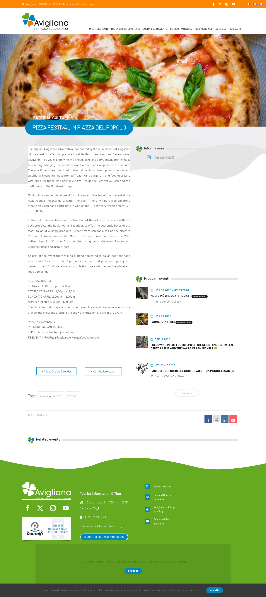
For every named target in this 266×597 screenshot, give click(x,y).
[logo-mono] (46, 483)
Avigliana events (50, 396)
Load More (187, 393)
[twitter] (40, 508)
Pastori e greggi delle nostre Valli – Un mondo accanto (192, 370)
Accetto (214, 590)
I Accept (133, 570)
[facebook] (27, 508)
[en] (46, 519)
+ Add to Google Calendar (56, 371)
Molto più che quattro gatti (171, 295)
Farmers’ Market (163, 321)
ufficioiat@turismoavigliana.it (82, 4)
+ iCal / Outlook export (103, 371)
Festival (72, 396)
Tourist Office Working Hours (104, 536)
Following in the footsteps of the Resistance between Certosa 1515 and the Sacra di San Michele (192, 346)
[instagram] (53, 508)
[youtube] (66, 508)
